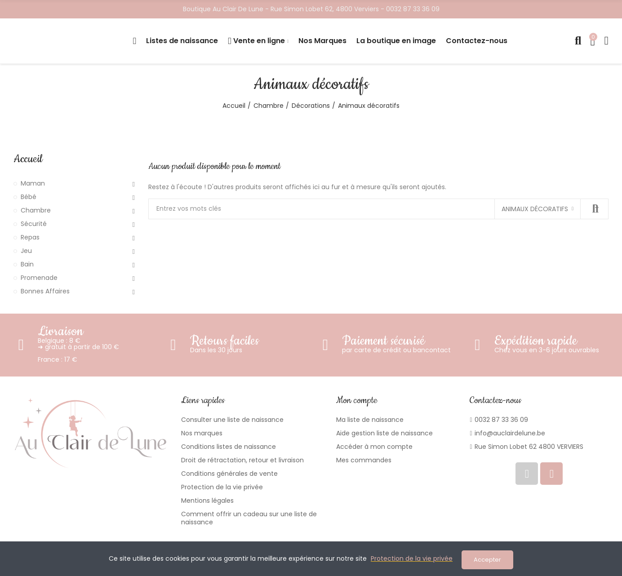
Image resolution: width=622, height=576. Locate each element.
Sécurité (34, 223)
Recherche (594, 209)
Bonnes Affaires (45, 291)
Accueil (27, 159)
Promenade (39, 277)
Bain (27, 264)
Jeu (26, 250)
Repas (30, 237)
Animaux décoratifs (535, 208)
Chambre (36, 210)
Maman (33, 183)
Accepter (487, 559)
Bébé (28, 196)
